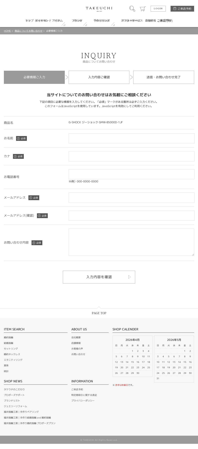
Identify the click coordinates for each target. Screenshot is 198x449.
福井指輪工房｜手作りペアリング (21, 417)
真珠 (6, 370)
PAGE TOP (99, 318)
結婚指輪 (8, 348)
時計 (6, 376)
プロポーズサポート (14, 400)
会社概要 (76, 342)
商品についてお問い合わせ (29, 30)
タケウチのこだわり (14, 394)
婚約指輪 (8, 342)
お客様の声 (77, 353)
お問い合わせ (78, 359)
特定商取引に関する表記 (84, 400)
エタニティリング (13, 365)
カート (143, 9)
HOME (7, 30)
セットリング (11, 353)
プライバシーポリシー (83, 405)
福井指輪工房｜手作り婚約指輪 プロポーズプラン (29, 428)
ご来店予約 (184, 8)
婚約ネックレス (12, 359)
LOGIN (158, 9)
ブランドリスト (12, 405)
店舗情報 (76, 348)
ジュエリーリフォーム (15, 411)
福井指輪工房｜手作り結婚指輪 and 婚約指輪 (27, 422)
